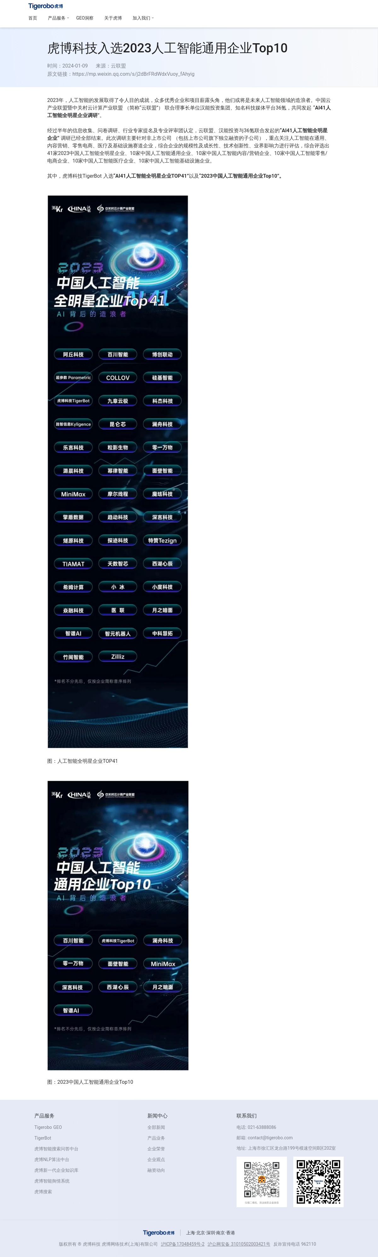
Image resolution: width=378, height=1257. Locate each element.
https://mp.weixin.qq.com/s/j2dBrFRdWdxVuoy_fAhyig (133, 74)
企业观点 (156, 1159)
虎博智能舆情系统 (52, 1180)
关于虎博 (113, 18)
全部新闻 (156, 1127)
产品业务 (156, 1138)
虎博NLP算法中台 (51, 1159)
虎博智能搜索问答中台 (56, 1148)
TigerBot (42, 1138)
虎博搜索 (43, 1191)
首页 (32, 18)
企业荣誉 (156, 1148)
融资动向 (156, 1170)
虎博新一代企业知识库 (56, 1170)
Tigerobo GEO (48, 1127)
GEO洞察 (85, 18)
